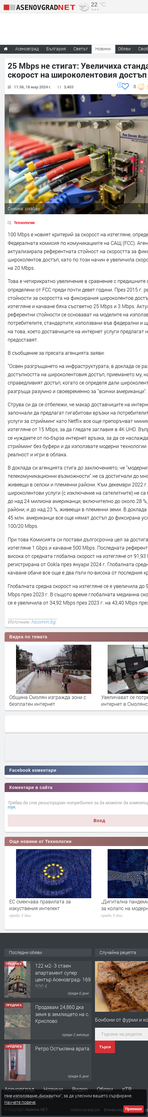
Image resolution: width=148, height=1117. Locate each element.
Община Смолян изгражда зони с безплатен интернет (47, 700)
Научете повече (19, 1102)
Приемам (133, 1109)
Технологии (24, 222)
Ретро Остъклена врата (62, 1048)
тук (11, 807)
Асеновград (19, 1089)
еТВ (127, 1089)
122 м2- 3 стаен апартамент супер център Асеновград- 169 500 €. (63, 975)
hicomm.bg (43, 622)
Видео (80, 1089)
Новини (103, 49)
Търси (105, 1047)
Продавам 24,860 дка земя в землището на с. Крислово (62, 1014)
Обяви (105, 1089)
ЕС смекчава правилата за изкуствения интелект (40, 904)
